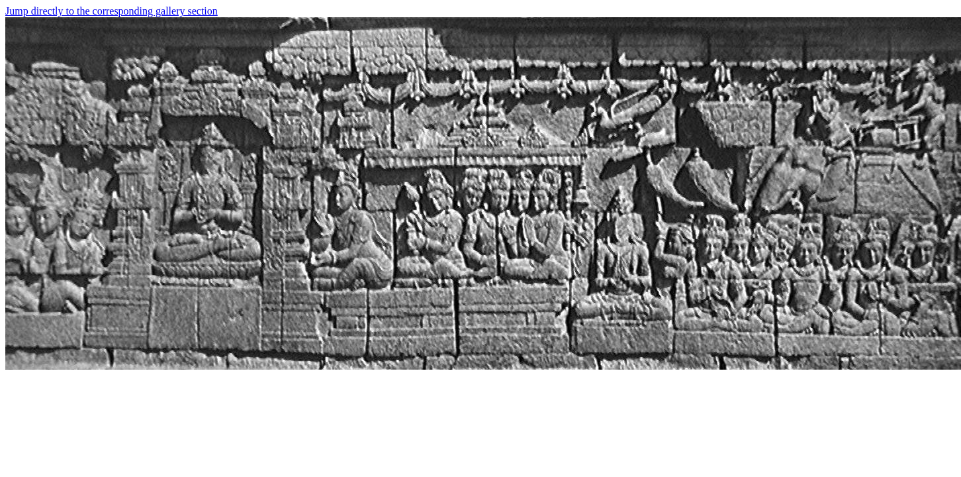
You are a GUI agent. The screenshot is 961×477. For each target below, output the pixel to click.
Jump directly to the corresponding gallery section (111, 11)
